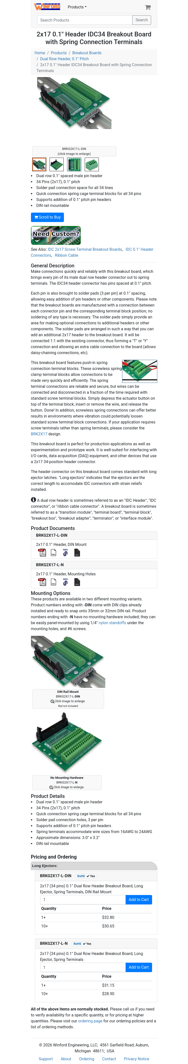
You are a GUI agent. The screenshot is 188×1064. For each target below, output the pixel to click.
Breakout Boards (87, 53)
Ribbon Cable (66, 255)
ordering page (90, 1021)
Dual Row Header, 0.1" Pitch (64, 58)
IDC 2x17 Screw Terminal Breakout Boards (85, 249)
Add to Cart (139, 899)
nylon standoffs (112, 622)
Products (76, 7)
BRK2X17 (39, 434)
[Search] (85, 20)
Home (40, 53)
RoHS (81, 876)
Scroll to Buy (47, 217)
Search (141, 20)
